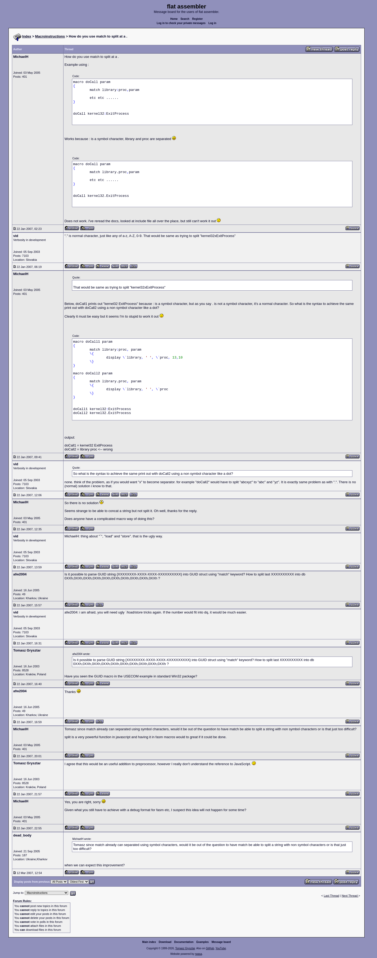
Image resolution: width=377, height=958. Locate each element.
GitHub (210, 948)
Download (165, 942)
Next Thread (350, 895)
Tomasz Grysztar (185, 948)
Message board (221, 942)
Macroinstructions (50, 36)
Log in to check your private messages (181, 23)
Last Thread (331, 895)
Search (184, 18)
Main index (149, 942)
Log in (212, 23)
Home (174, 18)
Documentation (184, 942)
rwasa (198, 953)
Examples (202, 942)
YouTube (220, 948)
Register (197, 18)
